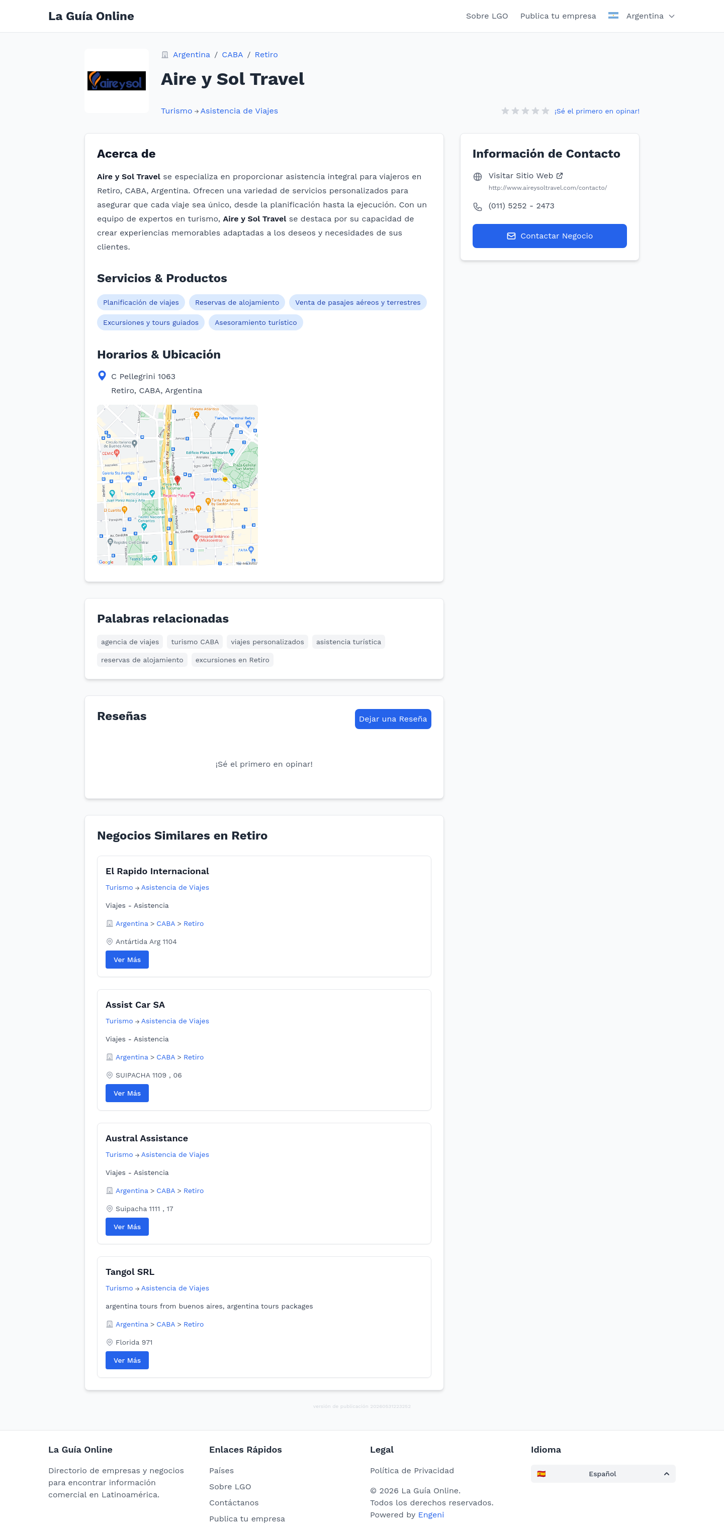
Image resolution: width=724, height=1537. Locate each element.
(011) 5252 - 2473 (522, 205)
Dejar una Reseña (393, 719)
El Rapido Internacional (157, 871)
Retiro (266, 54)
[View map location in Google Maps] (177, 485)
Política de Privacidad (412, 1470)
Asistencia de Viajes (240, 110)
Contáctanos (234, 1502)
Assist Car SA (135, 1004)
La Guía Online (91, 16)
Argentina (191, 54)
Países (221, 1470)
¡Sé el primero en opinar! (597, 111)
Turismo (177, 110)
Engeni (431, 1514)
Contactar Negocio (549, 236)
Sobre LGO (487, 16)
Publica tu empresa (558, 16)
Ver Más (127, 960)
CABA (232, 54)
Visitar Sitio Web (526, 175)
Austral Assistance (147, 1138)
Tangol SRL (130, 1271)
